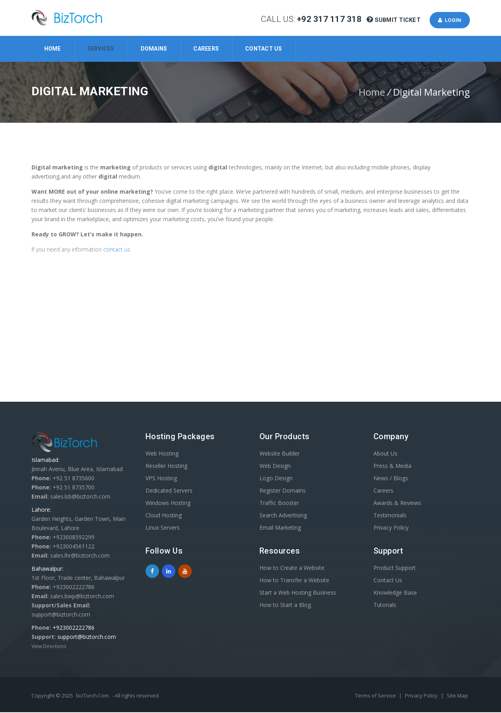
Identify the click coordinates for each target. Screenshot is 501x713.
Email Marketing (280, 528)
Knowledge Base (395, 593)
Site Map (457, 696)
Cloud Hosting (163, 516)
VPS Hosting (161, 479)
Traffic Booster (279, 503)
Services (100, 48)
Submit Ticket (394, 20)
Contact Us (263, 48)
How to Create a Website (291, 568)
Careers (206, 48)
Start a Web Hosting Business (297, 593)
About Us (385, 454)
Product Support (394, 568)
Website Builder (279, 454)
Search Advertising (283, 516)
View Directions (48, 647)
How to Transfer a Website (294, 581)
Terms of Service (376, 696)
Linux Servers (162, 528)
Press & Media (392, 466)
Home (52, 48)
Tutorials (384, 605)
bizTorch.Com (92, 696)
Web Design (275, 466)
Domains (154, 48)
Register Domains (282, 491)
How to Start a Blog (285, 605)
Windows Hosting (168, 503)
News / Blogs (390, 479)
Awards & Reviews (397, 503)
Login (448, 20)
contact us (117, 250)
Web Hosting (162, 454)
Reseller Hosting (166, 466)
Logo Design (276, 479)
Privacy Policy (391, 528)
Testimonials (390, 516)
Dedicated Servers (169, 491)
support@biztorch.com (86, 637)
